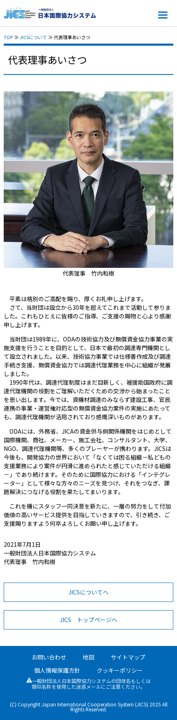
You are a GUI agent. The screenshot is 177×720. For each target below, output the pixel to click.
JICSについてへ (88, 592)
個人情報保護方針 (57, 670)
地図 (88, 657)
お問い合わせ (49, 657)
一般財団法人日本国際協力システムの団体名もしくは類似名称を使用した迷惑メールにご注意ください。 (88, 683)
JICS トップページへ (88, 619)
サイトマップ (128, 657)
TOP (8, 37)
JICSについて (33, 37)
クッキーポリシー (120, 670)
